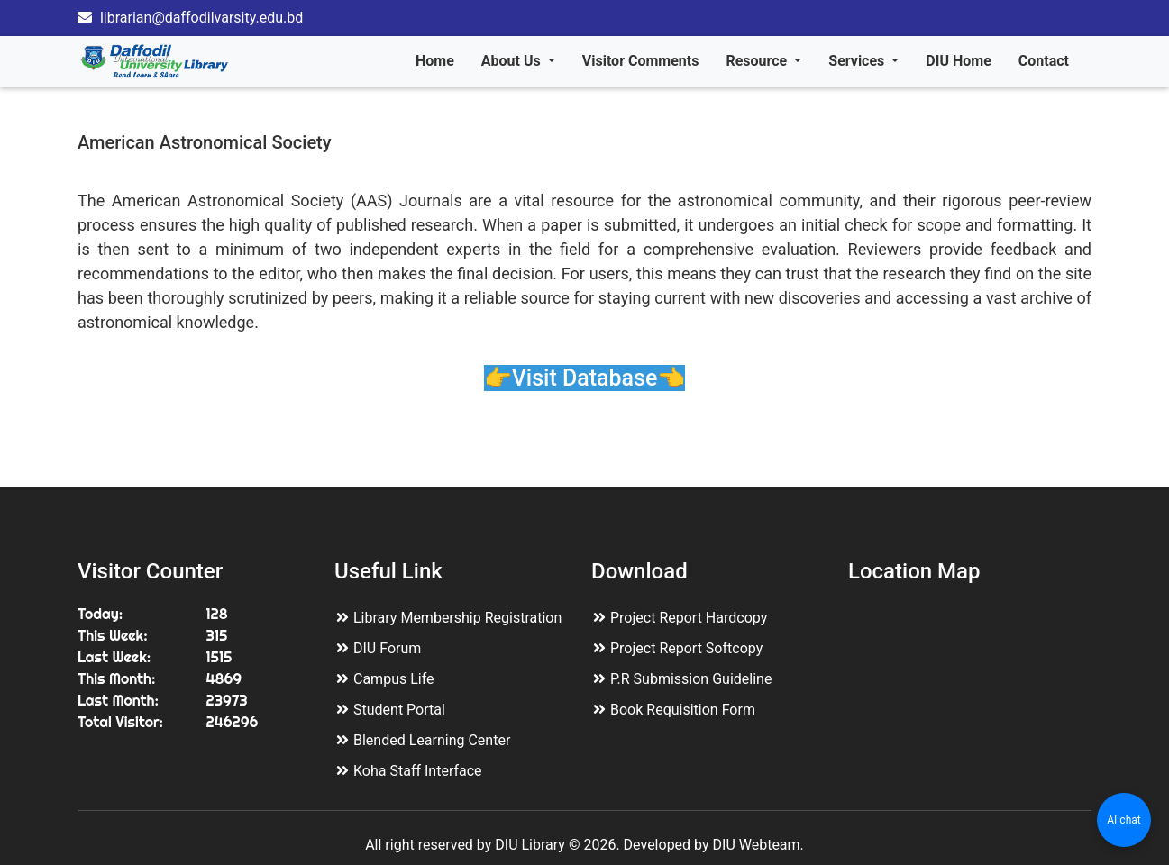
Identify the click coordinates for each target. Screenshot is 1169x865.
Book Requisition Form (682, 709)
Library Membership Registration (457, 617)
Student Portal (399, 709)
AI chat (1123, 820)
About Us (512, 60)
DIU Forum (387, 648)
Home (435, 60)
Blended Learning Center (431, 740)
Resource (758, 60)
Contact (1043, 60)
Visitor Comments (640, 60)
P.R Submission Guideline (691, 678)
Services (858, 60)
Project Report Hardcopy (688, 617)
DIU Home (958, 60)
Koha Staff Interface (417, 770)
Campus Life (393, 678)
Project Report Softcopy (686, 648)
